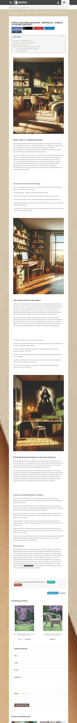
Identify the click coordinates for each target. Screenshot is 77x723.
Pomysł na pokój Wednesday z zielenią (27, 49)
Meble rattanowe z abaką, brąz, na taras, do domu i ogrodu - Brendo (24, 634)
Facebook (16, 28)
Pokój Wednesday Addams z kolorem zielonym (25, 47)
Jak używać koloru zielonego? (21, 45)
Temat (16, 670)
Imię (15, 655)
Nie (18, 585)
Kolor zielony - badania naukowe (21, 40)
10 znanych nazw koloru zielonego (24, 42)
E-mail (16, 663)
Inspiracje (62, 593)
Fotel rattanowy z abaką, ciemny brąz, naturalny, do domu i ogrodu (52, 634)
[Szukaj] (38, 7)
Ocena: (16, 693)
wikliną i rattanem (28, 566)
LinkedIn (48, 28)
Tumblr (15, 31)
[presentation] (27, 698)
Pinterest (37, 28)
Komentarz (17, 677)
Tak (51, 582)
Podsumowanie (22, 51)
